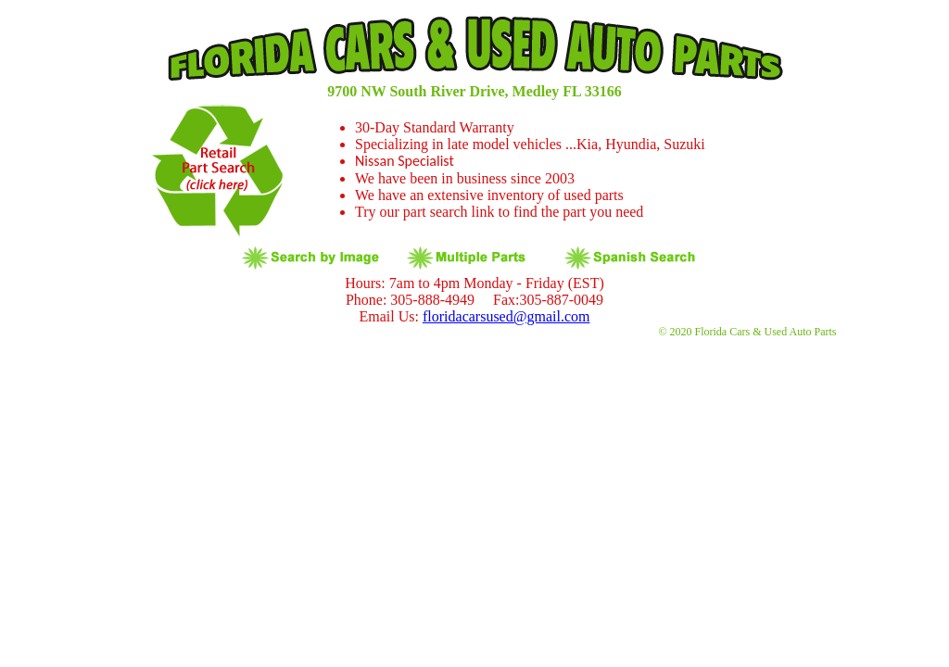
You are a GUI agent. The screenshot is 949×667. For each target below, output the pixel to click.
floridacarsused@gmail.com (506, 316)
